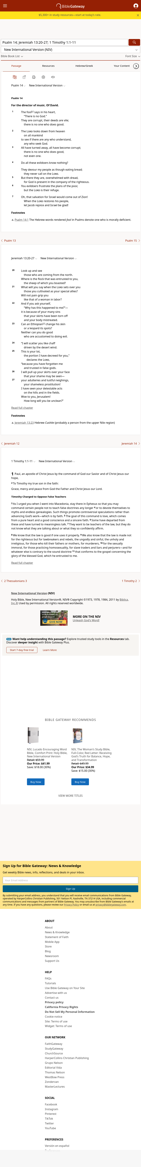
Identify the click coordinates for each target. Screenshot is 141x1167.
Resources (25, 65)
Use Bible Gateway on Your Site (65, 988)
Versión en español (57, 1146)
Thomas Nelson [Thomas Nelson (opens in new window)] (55, 1072)
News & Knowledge (57, 932)
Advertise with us (56, 993)
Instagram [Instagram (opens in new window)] (51, 1109)
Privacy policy (54, 1002)
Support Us (52, 961)
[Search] (134, 42)
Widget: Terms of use (58, 1026)
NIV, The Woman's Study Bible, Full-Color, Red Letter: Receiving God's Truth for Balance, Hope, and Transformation (91, 754)
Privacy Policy (71, 904)
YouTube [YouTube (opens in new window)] (50, 1128)
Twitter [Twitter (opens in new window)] (49, 1123)
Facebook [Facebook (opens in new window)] (51, 1104)
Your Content (67, 65)
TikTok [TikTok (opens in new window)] (49, 1118)
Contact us (52, 997)
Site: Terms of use (56, 1021)
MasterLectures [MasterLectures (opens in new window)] (55, 1086)
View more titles (70, 796)
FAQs (48, 978)
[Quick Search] (64, 42)
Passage (8, 65)
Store (48, 946)
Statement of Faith (57, 937)
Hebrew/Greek (45, 65)
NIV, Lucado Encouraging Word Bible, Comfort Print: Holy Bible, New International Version (47, 752)
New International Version (29, 593)
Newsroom (52, 956)
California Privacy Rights (61, 1007)
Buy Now (35, 782)
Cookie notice (53, 1016)
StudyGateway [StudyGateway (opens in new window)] (54, 1048)
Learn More (50, 650)
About (49, 927)
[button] (135, 5)
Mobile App (52, 942)
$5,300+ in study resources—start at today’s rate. (70, 15)
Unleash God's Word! (86, 620)
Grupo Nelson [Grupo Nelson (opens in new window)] (54, 1063)
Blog (48, 951)
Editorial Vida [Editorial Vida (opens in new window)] (53, 1067)
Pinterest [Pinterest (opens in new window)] (50, 1114)
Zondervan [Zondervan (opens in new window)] (52, 1082)
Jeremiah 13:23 (24, 423)
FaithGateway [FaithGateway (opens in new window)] (53, 1044)
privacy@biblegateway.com (111, 904)
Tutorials (50, 983)
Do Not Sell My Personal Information (70, 1012)
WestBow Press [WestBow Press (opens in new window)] (54, 1077)
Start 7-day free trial (22, 650)
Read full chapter (22, 408)
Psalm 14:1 (22, 220)
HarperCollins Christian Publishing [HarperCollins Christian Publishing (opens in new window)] (67, 1058)
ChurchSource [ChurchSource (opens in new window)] (54, 1053)
